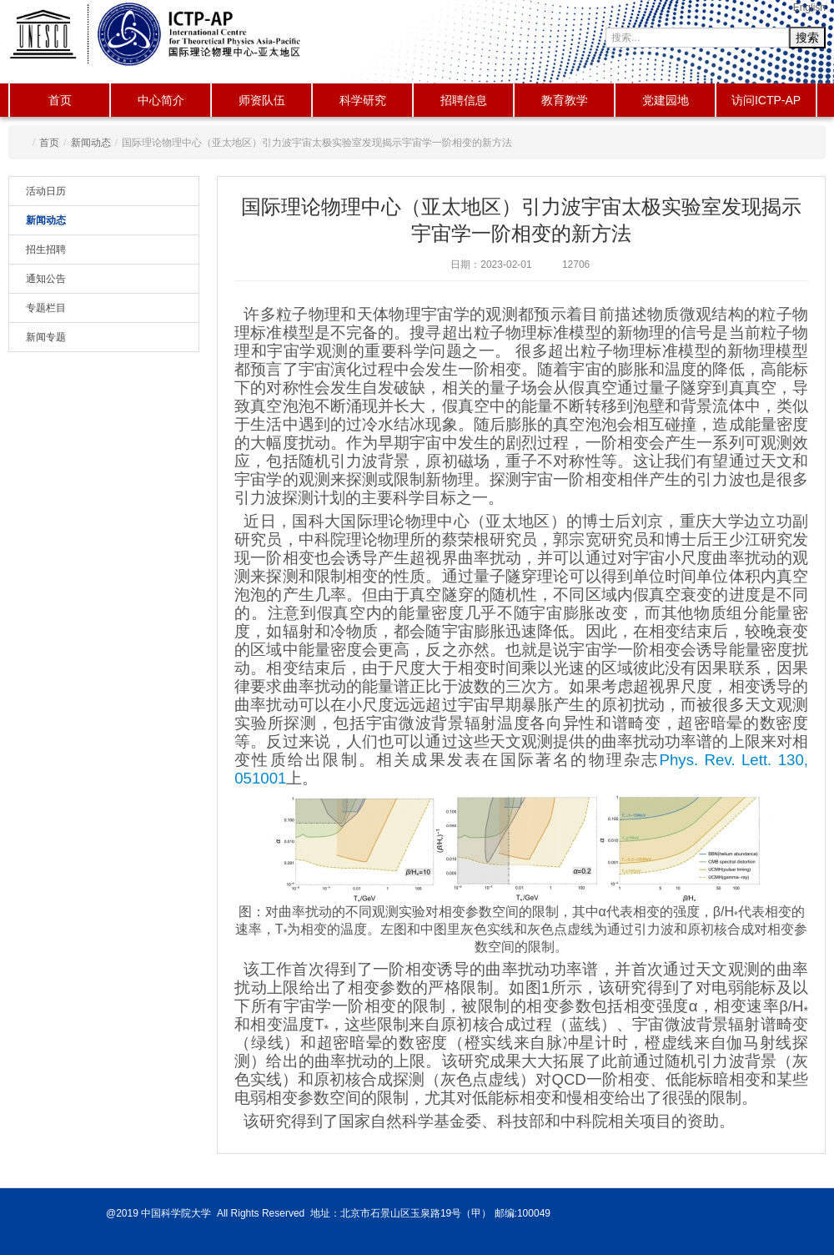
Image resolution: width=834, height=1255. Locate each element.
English (809, 7)
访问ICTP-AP (766, 100)
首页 (60, 100)
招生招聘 (46, 249)
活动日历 (46, 191)
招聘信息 (463, 100)
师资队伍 (262, 100)
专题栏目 (46, 308)
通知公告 (46, 279)
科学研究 (362, 100)
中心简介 (161, 100)
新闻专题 (46, 337)
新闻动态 (91, 143)
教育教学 (564, 100)
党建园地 (665, 100)
